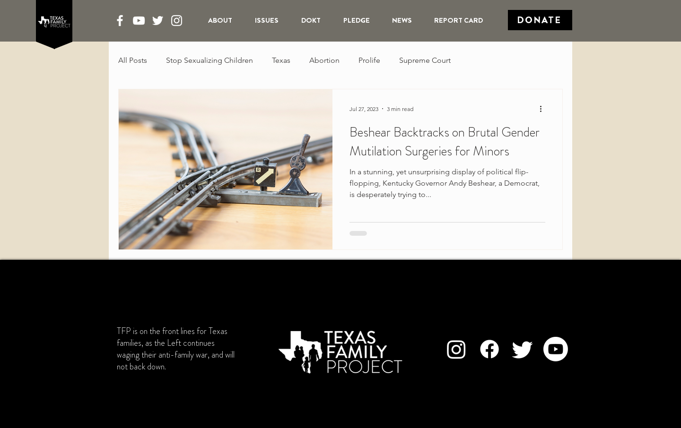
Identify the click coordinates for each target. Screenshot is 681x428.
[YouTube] (138, 20)
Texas (281, 60)
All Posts (132, 60)
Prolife (369, 60)
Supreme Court (425, 60)
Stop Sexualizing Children (209, 60)
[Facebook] (120, 20)
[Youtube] (555, 349)
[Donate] (540, 20)
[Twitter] (157, 20)
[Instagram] (176, 20)
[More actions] (544, 108)
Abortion (324, 60)
